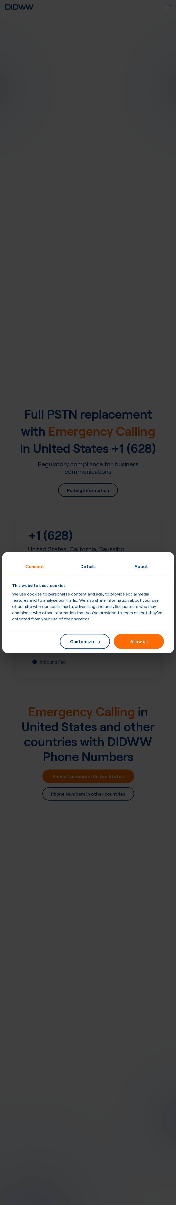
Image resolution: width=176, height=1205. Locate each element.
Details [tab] (88, 566)
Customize (85, 641)
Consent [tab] (34, 566)
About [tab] (141, 566)
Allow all (139, 641)
